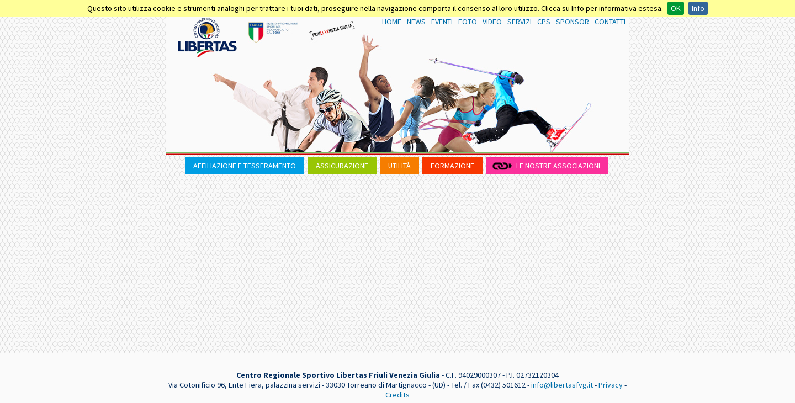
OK (676, 8)
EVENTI (442, 21)
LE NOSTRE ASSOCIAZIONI (558, 166)
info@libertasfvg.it (562, 385)
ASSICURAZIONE (342, 166)
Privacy (610, 385)
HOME (391, 21)
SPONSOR (572, 21)
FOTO (467, 21)
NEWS (416, 21)
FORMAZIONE (452, 166)
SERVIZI (519, 21)
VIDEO (492, 21)
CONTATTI (610, 21)
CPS (543, 21)
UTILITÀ (399, 166)
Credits (397, 395)
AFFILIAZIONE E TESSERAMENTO (244, 166)
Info (698, 8)
